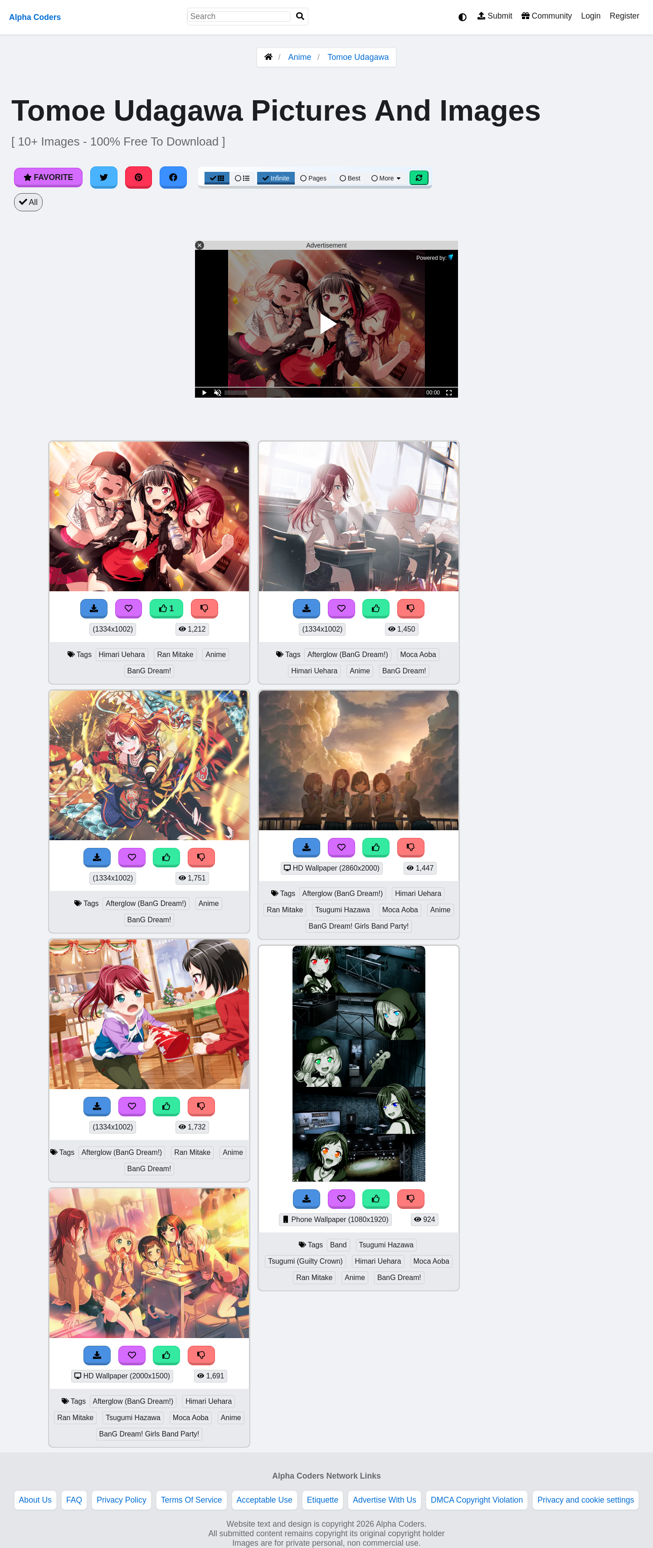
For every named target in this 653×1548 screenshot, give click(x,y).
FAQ (74, 1499)
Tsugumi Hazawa (133, 1417)
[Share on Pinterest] (138, 177)
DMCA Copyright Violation (477, 1499)
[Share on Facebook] (173, 177)
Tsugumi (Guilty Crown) (305, 1261)
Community (546, 15)
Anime (300, 57)
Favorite (48, 177)
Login (590, 15)
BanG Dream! (149, 671)
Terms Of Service (191, 1499)
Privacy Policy (121, 1499)
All (28, 202)
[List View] (242, 178)
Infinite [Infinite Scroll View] (276, 178)
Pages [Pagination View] (313, 178)
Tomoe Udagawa (358, 57)
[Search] (300, 16)
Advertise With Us (384, 1499)
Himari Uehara (122, 654)
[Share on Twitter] (103, 177)
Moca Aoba (191, 1417)
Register (624, 15)
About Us (35, 1499)
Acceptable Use (264, 1499)
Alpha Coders (35, 17)
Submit (495, 15)
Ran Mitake (175, 654)
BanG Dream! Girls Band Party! (149, 1434)
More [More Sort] (386, 178)
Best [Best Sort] (350, 178)
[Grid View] (217, 178)
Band (338, 1245)
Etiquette (322, 1499)
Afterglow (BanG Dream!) (146, 903)
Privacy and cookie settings (585, 1499)
